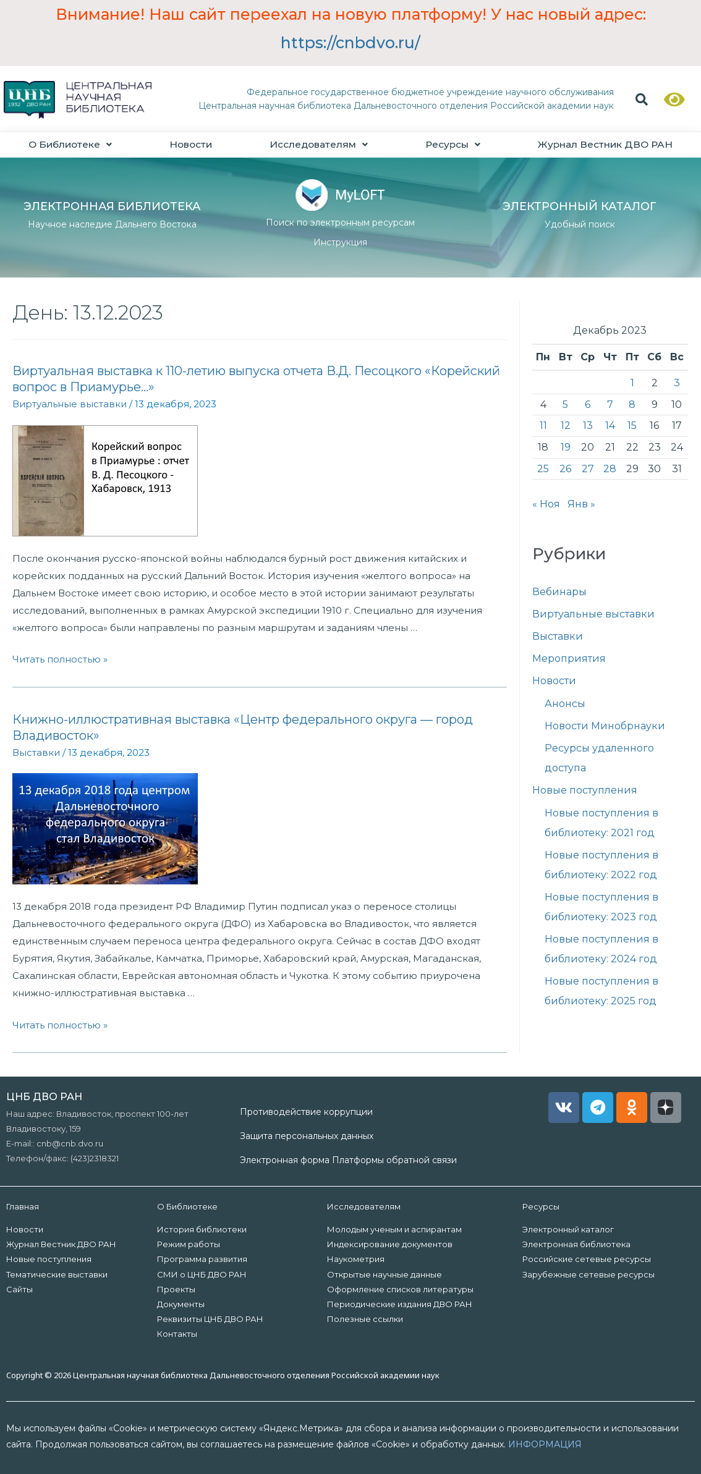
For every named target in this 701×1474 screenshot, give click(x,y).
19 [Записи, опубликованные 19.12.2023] (566, 448)
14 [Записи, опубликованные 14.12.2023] (610, 426)
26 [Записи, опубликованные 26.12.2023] (565, 469)
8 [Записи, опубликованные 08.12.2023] (632, 404)
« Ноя (546, 504)
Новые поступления (584, 791)
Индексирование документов (389, 1245)
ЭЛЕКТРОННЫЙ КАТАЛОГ (579, 207)
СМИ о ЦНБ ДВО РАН (202, 1274)
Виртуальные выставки (69, 404)
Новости (191, 144)
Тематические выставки (57, 1274)
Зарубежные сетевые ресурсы (588, 1274)
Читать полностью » (60, 660)
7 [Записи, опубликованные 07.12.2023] (610, 404)
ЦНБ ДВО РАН (44, 1097)
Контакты (177, 1334)
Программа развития (202, 1259)
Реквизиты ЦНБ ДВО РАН (210, 1319)
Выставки (36, 752)
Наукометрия (355, 1259)
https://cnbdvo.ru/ (350, 42)
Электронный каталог (568, 1230)
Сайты (19, 1289)
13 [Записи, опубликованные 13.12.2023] (588, 426)
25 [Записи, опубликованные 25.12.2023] (543, 469)
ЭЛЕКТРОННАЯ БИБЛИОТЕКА (112, 207)
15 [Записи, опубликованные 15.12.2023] (632, 426)
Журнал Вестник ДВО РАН (61, 1245)
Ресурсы (451, 144)
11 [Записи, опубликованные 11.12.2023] (543, 426)
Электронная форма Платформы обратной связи (348, 1160)
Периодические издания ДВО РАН (399, 1304)
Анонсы (565, 704)
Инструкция (340, 242)
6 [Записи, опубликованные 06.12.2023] (587, 404)
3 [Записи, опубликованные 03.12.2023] (677, 383)
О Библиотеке (70, 144)
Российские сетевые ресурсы (586, 1259)
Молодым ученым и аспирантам (394, 1230)
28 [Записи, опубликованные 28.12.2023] (609, 469)
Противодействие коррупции (306, 1111)
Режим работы (188, 1245)
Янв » (581, 504)
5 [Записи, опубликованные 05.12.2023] (565, 404)
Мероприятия (569, 659)
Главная (22, 1207)
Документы (181, 1304)
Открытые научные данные (384, 1274)
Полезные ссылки (365, 1319)
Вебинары (559, 592)
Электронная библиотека (576, 1245)
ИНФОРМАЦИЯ (545, 1445)
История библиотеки (202, 1230)
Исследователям (318, 144)
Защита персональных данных (306, 1136)
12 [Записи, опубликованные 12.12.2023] (566, 426)
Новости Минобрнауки (605, 726)
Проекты (176, 1289)
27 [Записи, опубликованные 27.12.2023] (588, 469)
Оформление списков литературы (400, 1289)
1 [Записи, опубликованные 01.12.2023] (632, 383)
